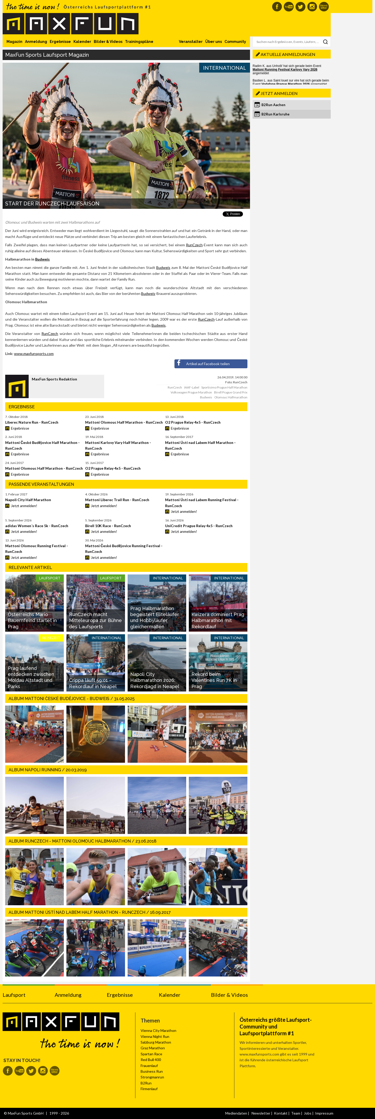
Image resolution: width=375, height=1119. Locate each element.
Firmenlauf (149, 1088)
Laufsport (14, 995)
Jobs (307, 1113)
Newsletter (261, 1113)
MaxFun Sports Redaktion (54, 379)
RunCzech (194, 245)
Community (235, 42)
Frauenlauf (149, 1065)
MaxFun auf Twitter (300, 7)
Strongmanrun (152, 1077)
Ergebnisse (60, 42)
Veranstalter (191, 42)
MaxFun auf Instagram (312, 7)
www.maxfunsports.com (34, 353)
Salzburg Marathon (156, 1042)
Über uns (213, 42)
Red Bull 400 (151, 1059)
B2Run (146, 1083)
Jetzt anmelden (279, 93)
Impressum (324, 1113)
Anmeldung (36, 42)
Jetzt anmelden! (24, 505)
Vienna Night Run (155, 1036)
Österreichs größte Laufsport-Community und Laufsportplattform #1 (276, 1026)
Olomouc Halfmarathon (230, 397)
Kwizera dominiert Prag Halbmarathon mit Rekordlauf (217, 620)
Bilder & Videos (108, 42)
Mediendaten (236, 1113)
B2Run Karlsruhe (275, 114)
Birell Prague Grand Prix (230, 392)
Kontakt (281, 1113)
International (224, 67)
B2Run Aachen (273, 105)
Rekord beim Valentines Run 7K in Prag (214, 680)
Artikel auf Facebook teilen (202, 363)
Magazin (14, 42)
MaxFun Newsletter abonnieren (324, 7)
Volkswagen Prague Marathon (191, 392)
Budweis (42, 259)
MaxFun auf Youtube (289, 7)
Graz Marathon (153, 1048)
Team (295, 1113)
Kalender (82, 42)
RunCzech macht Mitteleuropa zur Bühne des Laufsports (95, 620)
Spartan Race (151, 1054)
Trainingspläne (139, 42)
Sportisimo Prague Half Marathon (224, 387)
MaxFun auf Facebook (277, 7)
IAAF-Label (191, 387)
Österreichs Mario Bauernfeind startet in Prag (32, 620)
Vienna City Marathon (158, 1030)
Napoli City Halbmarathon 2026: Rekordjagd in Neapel (154, 680)
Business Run (152, 1071)
